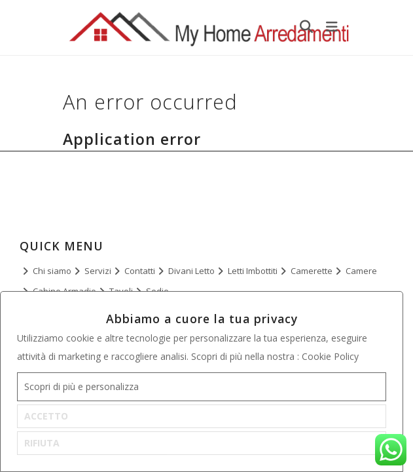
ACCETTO (46, 416)
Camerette (311, 271)
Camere (361, 271)
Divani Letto (191, 271)
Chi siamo (52, 271)
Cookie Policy (330, 356)
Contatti (139, 271)
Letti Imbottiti (253, 271)
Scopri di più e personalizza (81, 386)
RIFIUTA (42, 443)
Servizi (97, 271)
